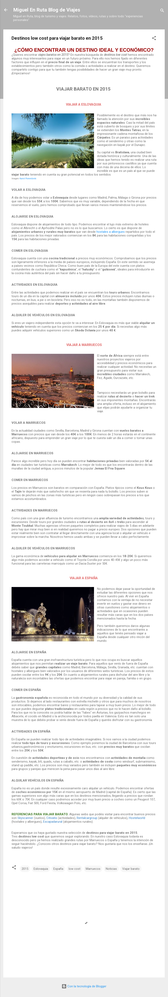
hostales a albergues (110, 232)
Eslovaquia (41, 869)
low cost (74, 869)
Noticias (111, 869)
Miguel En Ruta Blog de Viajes (46, 10)
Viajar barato (131, 869)
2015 (25, 869)
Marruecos (93, 869)
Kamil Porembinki (28, 178)
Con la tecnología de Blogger (84, 986)
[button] (154, 39)
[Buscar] (162, 11)
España (58, 869)
